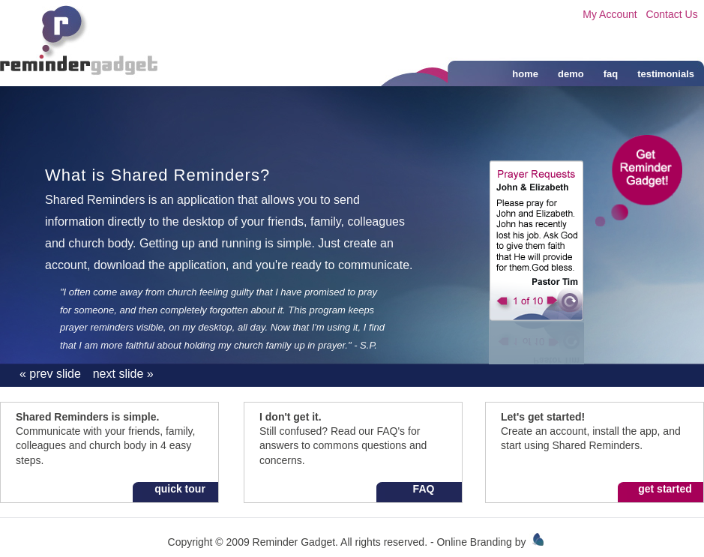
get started (665, 489)
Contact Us (671, 14)
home (525, 73)
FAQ (424, 489)
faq (611, 73)
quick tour (179, 489)
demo (571, 73)
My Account (610, 14)
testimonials (665, 73)
